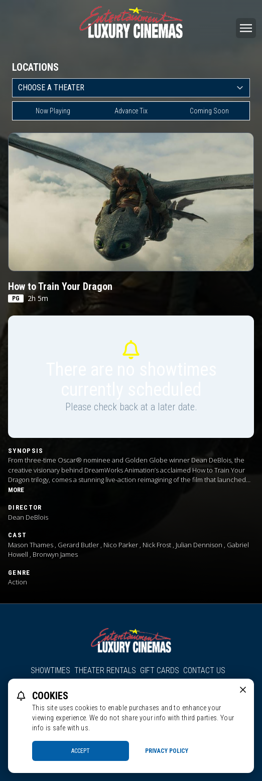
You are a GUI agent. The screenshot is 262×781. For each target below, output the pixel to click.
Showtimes (50, 670)
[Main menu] (246, 28)
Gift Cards (159, 670)
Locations (35, 67)
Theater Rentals (105, 670)
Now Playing (53, 111)
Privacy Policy (166, 750)
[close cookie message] (243, 690)
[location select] (131, 87)
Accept (80, 750)
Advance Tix (131, 111)
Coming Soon (209, 111)
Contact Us (204, 670)
